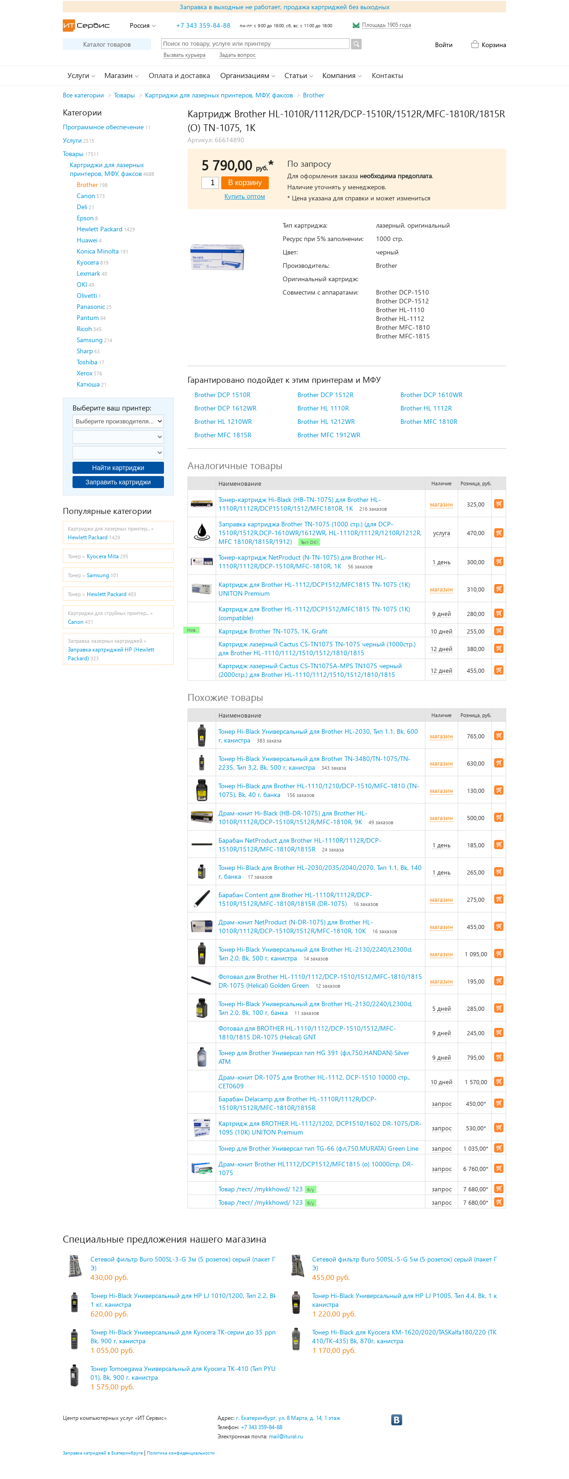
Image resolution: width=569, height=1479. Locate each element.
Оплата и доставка (179, 75)
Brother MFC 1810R (428, 421)
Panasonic (91, 306)
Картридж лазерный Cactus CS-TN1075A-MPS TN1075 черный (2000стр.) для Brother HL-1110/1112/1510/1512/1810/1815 (310, 670)
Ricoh (84, 328)
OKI (82, 284)
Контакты (387, 75)
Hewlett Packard (99, 228)
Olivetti (87, 295)
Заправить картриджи (118, 482)
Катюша (88, 384)
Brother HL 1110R (323, 408)
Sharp (85, 350)
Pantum (88, 317)
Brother (313, 95)
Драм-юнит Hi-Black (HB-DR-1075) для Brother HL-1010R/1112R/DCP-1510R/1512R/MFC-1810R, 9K (293, 817)
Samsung (90, 339)
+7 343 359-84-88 (203, 25)
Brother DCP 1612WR (225, 408)
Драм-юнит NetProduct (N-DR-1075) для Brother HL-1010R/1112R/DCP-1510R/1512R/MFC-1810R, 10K (295, 926)
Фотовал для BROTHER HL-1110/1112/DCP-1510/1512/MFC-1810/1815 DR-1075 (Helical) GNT (307, 1032)
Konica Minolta (98, 251)
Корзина (494, 44)
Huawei (87, 239)
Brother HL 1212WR (326, 421)
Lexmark (88, 273)
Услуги (72, 140)
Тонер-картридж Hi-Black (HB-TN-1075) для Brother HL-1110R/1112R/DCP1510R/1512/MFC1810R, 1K (299, 504)
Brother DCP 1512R (325, 394)
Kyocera (88, 262)
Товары (124, 95)
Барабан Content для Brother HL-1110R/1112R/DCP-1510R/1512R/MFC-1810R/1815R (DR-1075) (295, 899)
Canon (86, 195)
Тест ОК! (309, 542)
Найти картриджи (118, 467)
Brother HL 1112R (426, 408)
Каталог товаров (107, 44)
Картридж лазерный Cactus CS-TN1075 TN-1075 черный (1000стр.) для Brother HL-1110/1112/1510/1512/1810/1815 (317, 648)
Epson (85, 217)
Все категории (83, 95)
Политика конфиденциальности (181, 1452)
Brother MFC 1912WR (328, 434)
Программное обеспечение (103, 126)
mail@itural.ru (286, 1436)
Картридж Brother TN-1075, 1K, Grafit (272, 631)
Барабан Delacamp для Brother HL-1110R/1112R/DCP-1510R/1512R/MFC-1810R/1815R (297, 1103)
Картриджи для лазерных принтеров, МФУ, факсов (219, 95)
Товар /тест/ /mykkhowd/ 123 (260, 1188)
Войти (444, 44)
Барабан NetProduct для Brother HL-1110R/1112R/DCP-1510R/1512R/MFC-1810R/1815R (299, 844)
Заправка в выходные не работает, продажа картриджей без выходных (284, 6)
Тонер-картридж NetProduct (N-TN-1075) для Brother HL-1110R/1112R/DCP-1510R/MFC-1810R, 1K (302, 561)
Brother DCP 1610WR (431, 394)
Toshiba (87, 361)
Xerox (84, 372)
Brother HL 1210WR (223, 421)
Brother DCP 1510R (222, 394)
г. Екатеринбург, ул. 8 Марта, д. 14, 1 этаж (288, 1417)
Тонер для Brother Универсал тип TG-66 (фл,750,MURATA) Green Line (318, 1148)
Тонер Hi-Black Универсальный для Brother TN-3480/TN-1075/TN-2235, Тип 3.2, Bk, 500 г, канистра (314, 763)
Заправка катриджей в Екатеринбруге (103, 1452)
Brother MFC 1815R (222, 434)
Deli (82, 206)
